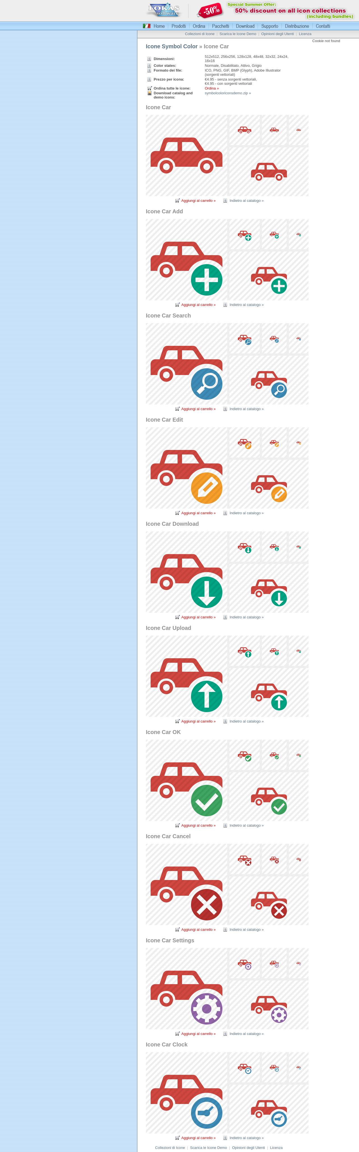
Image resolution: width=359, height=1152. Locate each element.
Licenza (305, 34)
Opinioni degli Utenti (277, 34)
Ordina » (212, 88)
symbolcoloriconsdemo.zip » (228, 93)
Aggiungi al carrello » (198, 200)
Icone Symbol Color (172, 46)
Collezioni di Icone (200, 34)
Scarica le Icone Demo (238, 34)
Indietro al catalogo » (247, 200)
